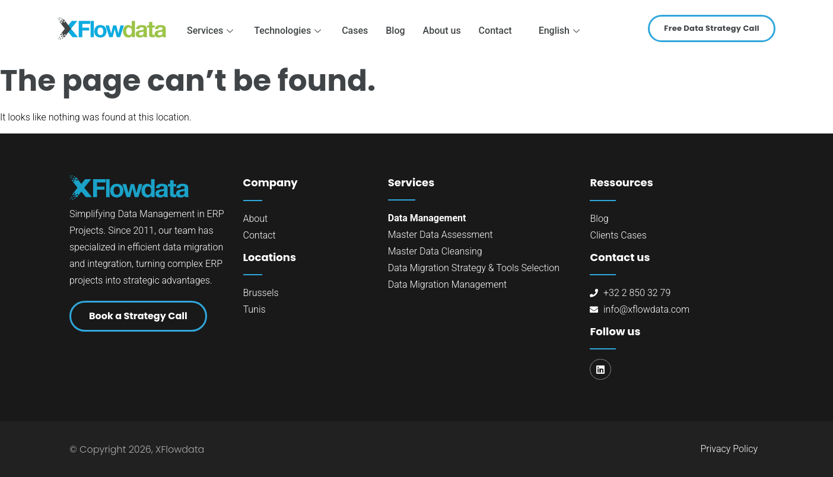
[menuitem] (556, 31)
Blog (395, 30)
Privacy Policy (729, 448)
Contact (495, 30)
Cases (355, 30)
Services (211, 30)
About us (442, 30)
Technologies (289, 30)
